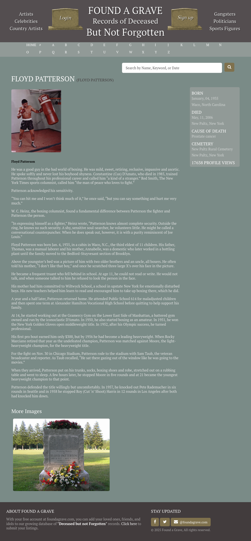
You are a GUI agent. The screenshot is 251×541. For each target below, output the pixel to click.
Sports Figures (224, 28)
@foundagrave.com (192, 522)
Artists (26, 14)
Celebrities (26, 21)
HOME (31, 45)
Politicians (225, 21)
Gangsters (225, 14)
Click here (129, 523)
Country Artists (26, 28)
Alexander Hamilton (71, 303)
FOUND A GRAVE (125, 10)
